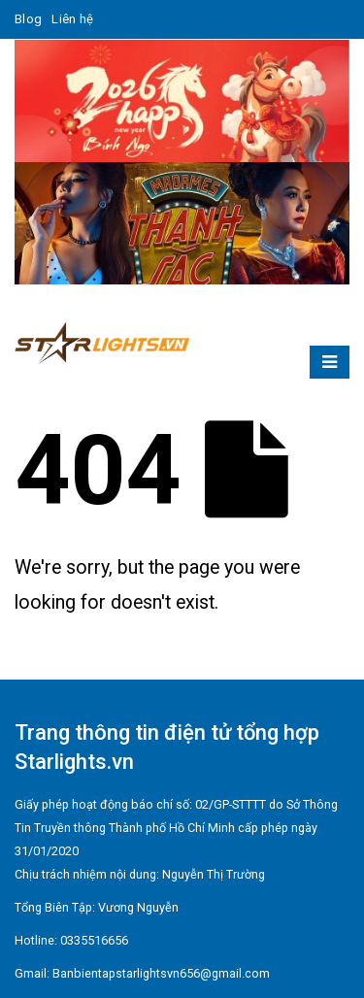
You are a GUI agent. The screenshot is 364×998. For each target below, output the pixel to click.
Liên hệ (72, 19)
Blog (28, 19)
